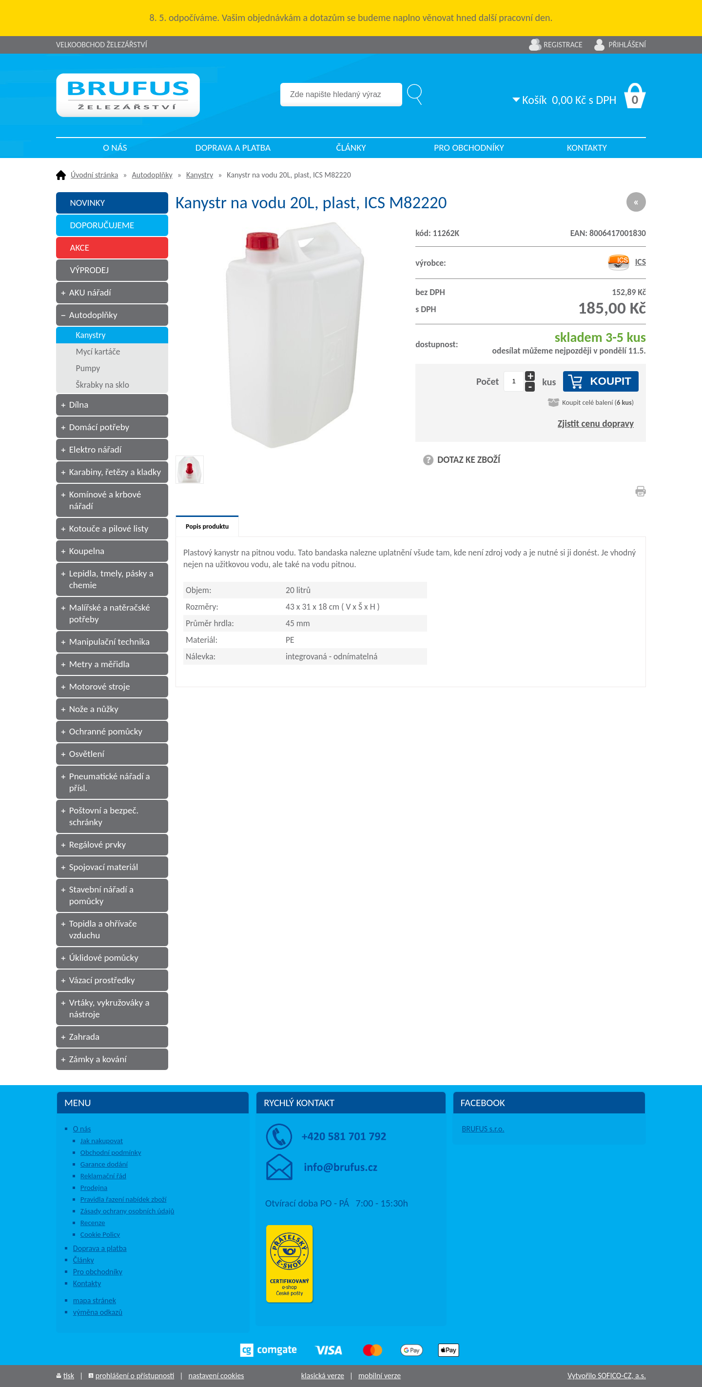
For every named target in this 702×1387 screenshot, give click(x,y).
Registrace (563, 44)
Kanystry (199, 174)
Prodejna (93, 1187)
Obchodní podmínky (110, 1152)
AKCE (79, 247)
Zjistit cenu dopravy (596, 423)
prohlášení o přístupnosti (135, 1375)
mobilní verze (379, 1375)
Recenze (92, 1222)
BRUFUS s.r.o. (483, 1128)
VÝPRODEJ (89, 270)
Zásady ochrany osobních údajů (127, 1211)
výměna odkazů (97, 1312)
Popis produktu (207, 526)
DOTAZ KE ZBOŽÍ (468, 459)
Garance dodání (104, 1164)
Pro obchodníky (469, 147)
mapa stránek (94, 1300)
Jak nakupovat (101, 1140)
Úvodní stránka (94, 174)
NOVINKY (87, 202)
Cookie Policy (100, 1234)
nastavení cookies (216, 1375)
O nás (115, 147)
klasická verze (322, 1375)
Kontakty (587, 147)
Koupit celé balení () (598, 402)
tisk (68, 1375)
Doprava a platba (233, 147)
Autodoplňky (152, 174)
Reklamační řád (103, 1175)
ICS (626, 262)
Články (351, 147)
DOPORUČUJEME (102, 225)
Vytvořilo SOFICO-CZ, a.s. (606, 1375)
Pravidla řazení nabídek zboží (123, 1199)
